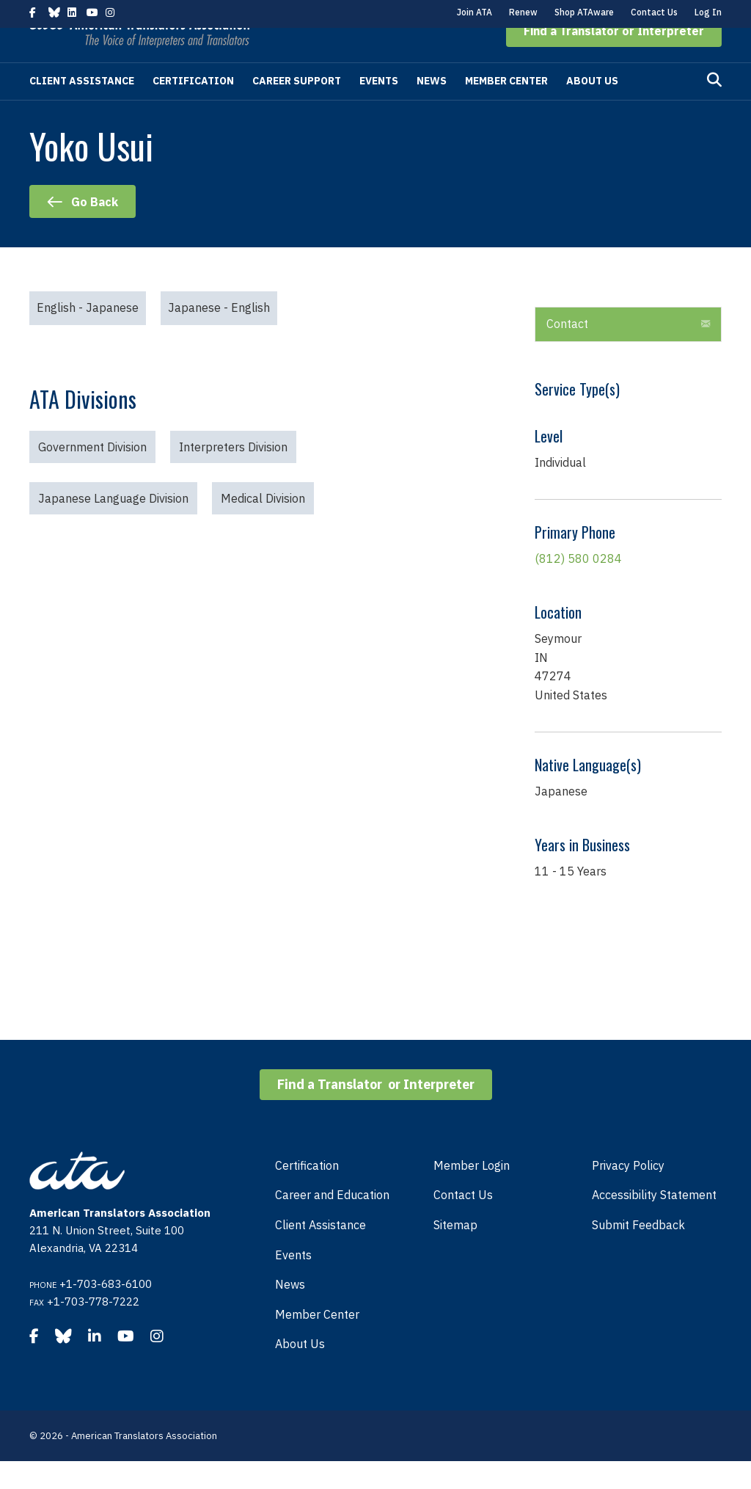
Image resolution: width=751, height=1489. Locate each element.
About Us (592, 108)
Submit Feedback (638, 1252)
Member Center (506, 108)
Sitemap (455, 1252)
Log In (708, 12)
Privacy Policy (628, 1193)
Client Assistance (81, 108)
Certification (193, 108)
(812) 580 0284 (578, 586)
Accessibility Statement (654, 1222)
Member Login (471, 1193)
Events (378, 108)
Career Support (296, 108)
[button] (614, 59)
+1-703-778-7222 (93, 1329)
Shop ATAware (584, 12)
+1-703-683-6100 (105, 1312)
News (432, 108)
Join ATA (474, 12)
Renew (523, 12)
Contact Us (654, 12)
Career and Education (332, 1222)
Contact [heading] (567, 351)
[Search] (714, 108)
